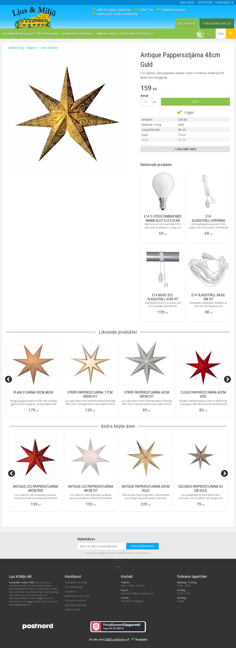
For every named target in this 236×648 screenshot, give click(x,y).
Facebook (126, 600)
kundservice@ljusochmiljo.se (137, 593)
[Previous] (8, 379)
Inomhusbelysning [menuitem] (17, 33)
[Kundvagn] (204, 34)
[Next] (227, 379)
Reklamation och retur (77, 595)
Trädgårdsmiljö (217, 23)
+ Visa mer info (185, 149)
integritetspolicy (142, 552)
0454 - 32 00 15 (136, 585)
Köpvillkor (70, 591)
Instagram (138, 600)
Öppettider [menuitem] (204, 2)
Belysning (187, 23)
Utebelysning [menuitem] (47, 33)
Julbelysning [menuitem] (106, 33)
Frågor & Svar (72, 609)
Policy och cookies (75, 600)
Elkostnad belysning (75, 605)
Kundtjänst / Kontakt (76, 582)
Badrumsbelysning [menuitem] (77, 33)
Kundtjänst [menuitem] (223, 2)
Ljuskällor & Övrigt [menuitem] (135, 33)
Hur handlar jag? (73, 586)
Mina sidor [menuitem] (187, 2)
